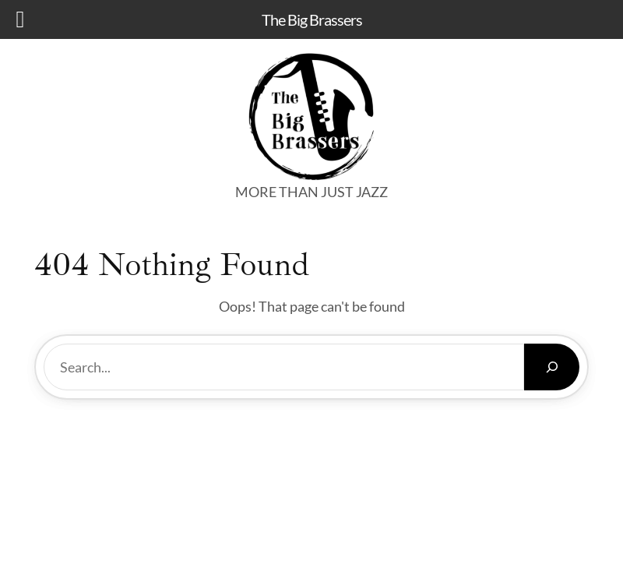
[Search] (551, 367)
